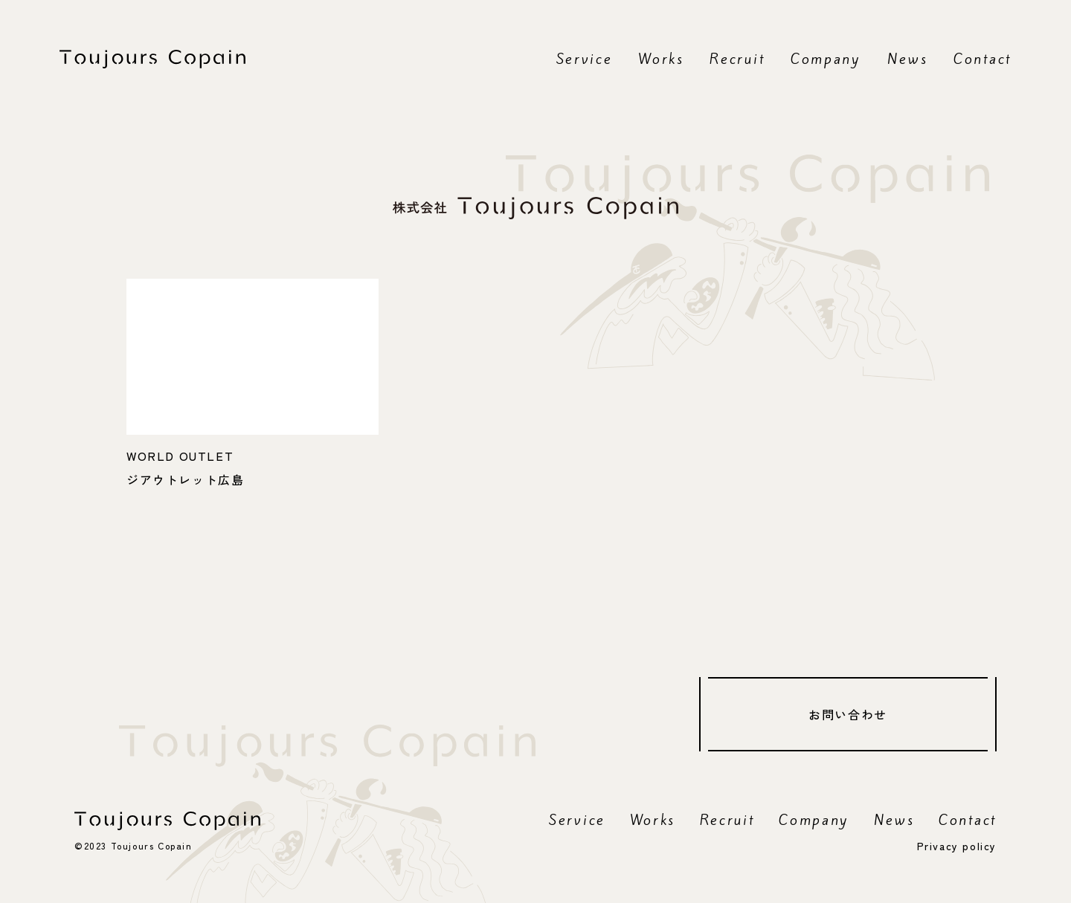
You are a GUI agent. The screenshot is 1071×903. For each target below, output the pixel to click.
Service (584, 58)
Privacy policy (957, 845)
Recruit (737, 58)
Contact (982, 58)
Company (826, 58)
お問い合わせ (847, 714)
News (907, 58)
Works (661, 58)
